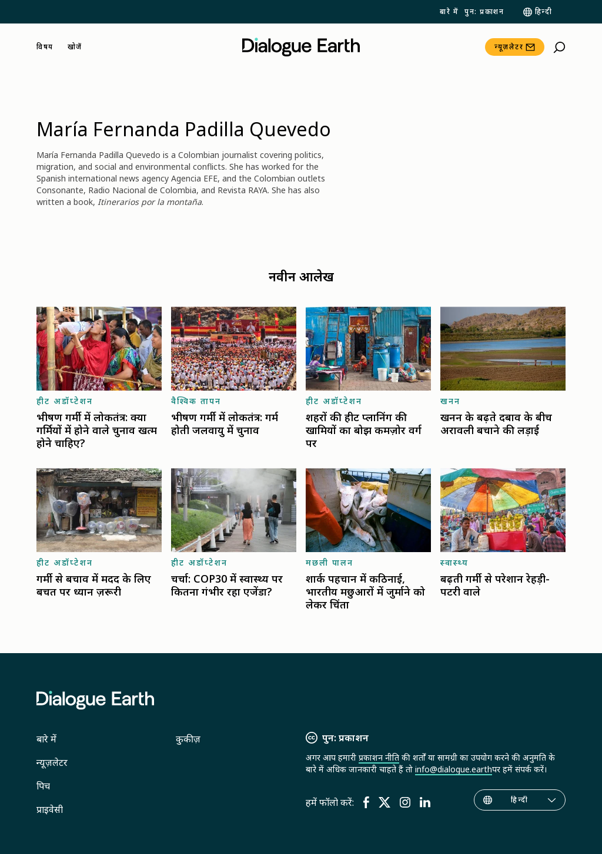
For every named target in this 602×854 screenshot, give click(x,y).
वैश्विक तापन (196, 400)
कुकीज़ (188, 738)
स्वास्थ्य (454, 562)
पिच (43, 785)
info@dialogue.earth (453, 769)
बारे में (449, 12)
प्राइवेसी (49, 809)
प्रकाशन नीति (379, 757)
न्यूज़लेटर (508, 47)
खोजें (75, 47)
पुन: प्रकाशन (484, 12)
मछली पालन (329, 562)
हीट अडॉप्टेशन (64, 400)
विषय (44, 47)
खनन (450, 400)
